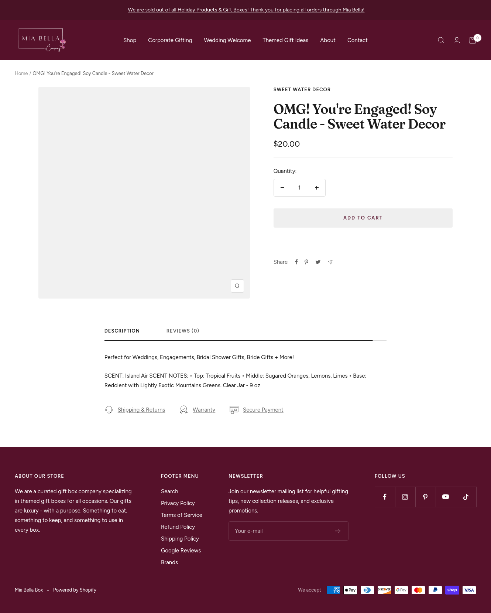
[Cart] (472, 40)
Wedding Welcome (227, 40)
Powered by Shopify (74, 590)
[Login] (456, 40)
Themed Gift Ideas (285, 40)
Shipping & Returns (134, 409)
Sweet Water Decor (302, 89)
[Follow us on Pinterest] (425, 497)
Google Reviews (181, 550)
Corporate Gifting (170, 40)
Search (169, 491)
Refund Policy (178, 527)
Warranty (197, 409)
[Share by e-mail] (330, 262)
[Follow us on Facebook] (385, 497)
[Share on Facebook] (296, 262)
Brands (169, 562)
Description (122, 331)
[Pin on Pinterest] (306, 262)
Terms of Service (181, 515)
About (328, 40)
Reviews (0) (182, 331)
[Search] (441, 40)
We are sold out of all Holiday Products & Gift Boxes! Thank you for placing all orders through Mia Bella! (246, 10)
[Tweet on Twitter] (318, 262)
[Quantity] (299, 187)
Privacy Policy (178, 503)
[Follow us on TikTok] (466, 497)
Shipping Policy (180, 538)
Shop (129, 40)
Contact (357, 40)
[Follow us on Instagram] (405, 497)
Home (21, 73)
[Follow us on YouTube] (446, 497)
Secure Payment (257, 409)
